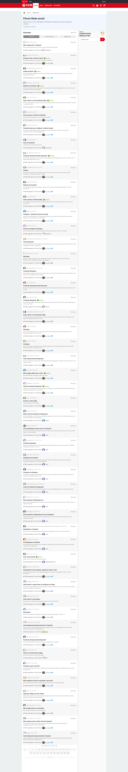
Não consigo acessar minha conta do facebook (37, 721)
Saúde (30, 1)
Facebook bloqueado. (30, 271)
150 (48, 753)
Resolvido (67, 36)
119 (34, 753)
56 (42, 749)
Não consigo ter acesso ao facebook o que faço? (38, 680)
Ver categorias (26, 26)
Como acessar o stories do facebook (34, 115)
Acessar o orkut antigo (30, 401)
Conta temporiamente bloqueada (33, 358)
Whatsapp (26, 256)
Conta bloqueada (28, 242)
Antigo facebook (28, 71)
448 (68, 753)
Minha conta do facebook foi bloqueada (35, 414)
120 (38, 753)
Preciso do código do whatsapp (32, 229)
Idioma (104, 1)
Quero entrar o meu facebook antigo (34, 315)
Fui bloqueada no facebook (31, 542)
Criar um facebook (29, 143)
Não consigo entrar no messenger (33, 708)
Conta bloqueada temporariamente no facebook (38, 625)
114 (60, 749)
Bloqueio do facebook (30, 86)
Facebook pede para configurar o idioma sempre (38, 128)
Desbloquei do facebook (30, 458)
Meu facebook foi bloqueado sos (33, 500)
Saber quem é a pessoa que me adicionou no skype (39, 584)
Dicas (41, 5)
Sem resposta (49, 36)
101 (49, 749)
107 (53, 749)
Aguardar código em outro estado (33, 694)
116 (66, 749)
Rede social (36, 12)
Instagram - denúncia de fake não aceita (35, 214)
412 (61, 753)
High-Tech (24, 1)
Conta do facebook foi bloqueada (33, 487)
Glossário (57, 5)
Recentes (31, 36)
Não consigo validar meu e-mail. (33, 373)
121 (41, 753)
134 (44, 753)
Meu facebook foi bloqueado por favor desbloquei (38, 514)
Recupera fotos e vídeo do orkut (33, 58)
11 (36, 749)
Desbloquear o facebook (30, 529)
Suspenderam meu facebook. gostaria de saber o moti (40, 570)
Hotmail (25, 170)
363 (58, 753)
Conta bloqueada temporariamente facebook (37, 736)
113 (56, 749)
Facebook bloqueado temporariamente (35, 286)
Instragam (26, 344)
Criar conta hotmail (29, 557)
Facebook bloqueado (29, 300)
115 (63, 749)
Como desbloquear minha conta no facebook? (37, 428)
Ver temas (33, 26)
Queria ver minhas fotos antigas (33, 653)
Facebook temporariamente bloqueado (35, 156)
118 (31, 753)
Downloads (48, 5)
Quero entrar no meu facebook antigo (34, 100)
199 (51, 753)
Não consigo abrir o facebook (32, 45)
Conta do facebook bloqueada (32, 386)
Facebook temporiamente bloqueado (34, 640)
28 (39, 749)
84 (46, 749)
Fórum (36, 5)
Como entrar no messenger (31, 599)
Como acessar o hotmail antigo (32, 199)
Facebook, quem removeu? (31, 666)
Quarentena (26, 612)
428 (65, 753)
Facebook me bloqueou (30, 472)
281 (55, 753)
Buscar (73, 32)
